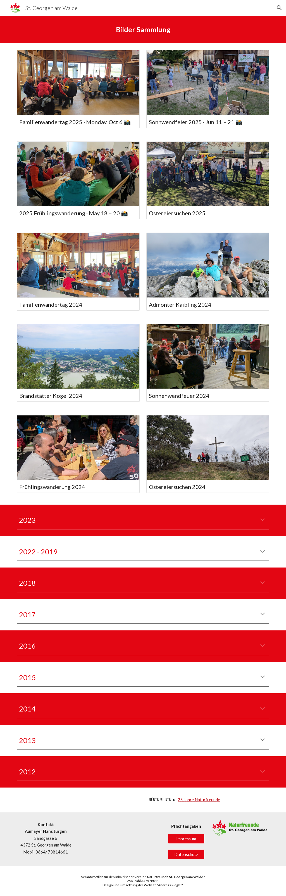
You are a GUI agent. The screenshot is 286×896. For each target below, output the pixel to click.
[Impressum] (186, 838)
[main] (143, 29)
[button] (279, 8)
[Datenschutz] (186, 854)
